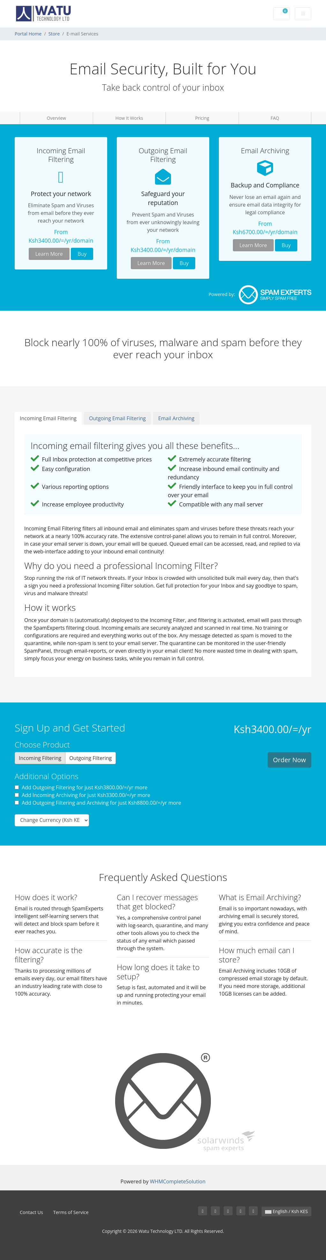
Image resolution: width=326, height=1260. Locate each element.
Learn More (49, 253)
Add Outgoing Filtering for (81, 787)
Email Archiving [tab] (176, 418)
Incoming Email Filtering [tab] (48, 418)
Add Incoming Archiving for (82, 795)
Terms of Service (71, 1212)
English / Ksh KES (286, 1211)
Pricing (202, 118)
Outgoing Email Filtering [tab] (117, 418)
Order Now (289, 759)
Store (54, 34)
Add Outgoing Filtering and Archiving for (98, 802)
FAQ (274, 118)
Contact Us (31, 1212)
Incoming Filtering (40, 758)
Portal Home (28, 34)
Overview (56, 118)
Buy (82, 253)
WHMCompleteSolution (177, 1181)
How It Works (129, 118)
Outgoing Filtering (90, 758)
